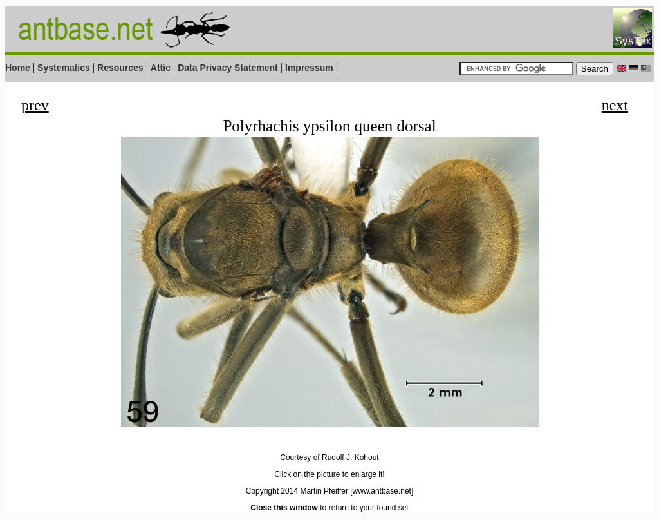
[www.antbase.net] (381, 491)
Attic (161, 68)
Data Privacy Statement (228, 68)
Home (17, 68)
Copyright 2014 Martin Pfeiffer (297, 491)
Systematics (63, 68)
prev (35, 105)
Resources (120, 68)
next (615, 105)
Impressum (309, 68)
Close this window (284, 507)
